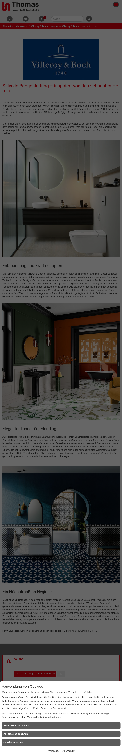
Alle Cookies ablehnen (15, 734)
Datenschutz (68, 751)
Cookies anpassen (13, 742)
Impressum (53, 751)
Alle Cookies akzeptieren (16, 725)
